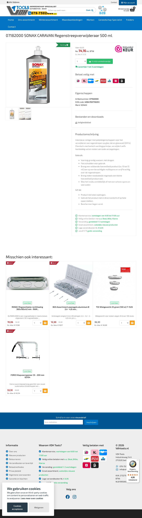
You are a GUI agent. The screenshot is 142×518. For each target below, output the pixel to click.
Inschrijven (91, 422)
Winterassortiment (48, 19)
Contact (114, 2)
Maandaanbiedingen (72, 19)
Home (11, 19)
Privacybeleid (13, 471)
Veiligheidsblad (83, 122)
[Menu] (137, 460)
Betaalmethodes (15, 467)
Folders (130, 19)
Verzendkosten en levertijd (19, 463)
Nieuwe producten (16, 455)
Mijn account (128, 2)
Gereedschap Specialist (110, 19)
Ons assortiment (26, 19)
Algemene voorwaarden (18, 475)
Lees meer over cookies (32, 498)
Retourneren (13, 459)
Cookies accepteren (17, 507)
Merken (90, 19)
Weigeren (38, 507)
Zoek (90, 10)
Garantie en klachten (16, 479)
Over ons (11, 451)
